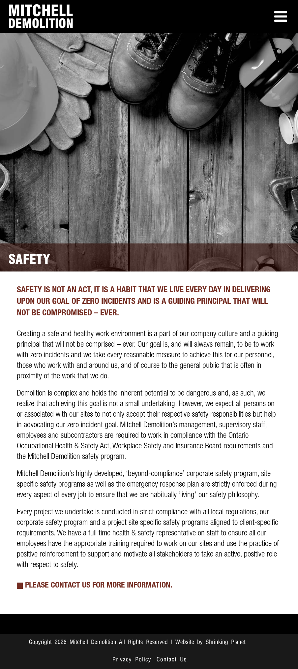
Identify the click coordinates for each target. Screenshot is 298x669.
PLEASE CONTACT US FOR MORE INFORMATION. (98, 586)
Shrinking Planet (226, 642)
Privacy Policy (131, 660)
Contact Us (172, 660)
